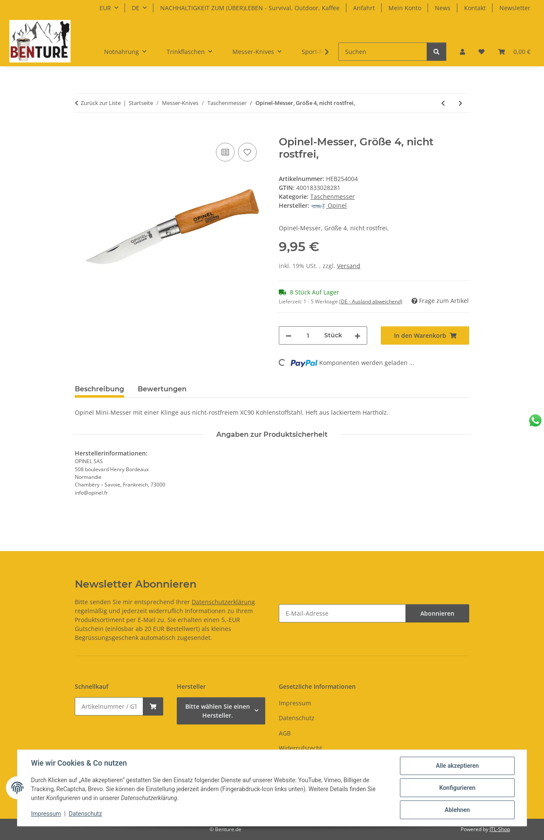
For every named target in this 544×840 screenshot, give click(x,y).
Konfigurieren (457, 787)
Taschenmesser (332, 196)
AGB (285, 733)
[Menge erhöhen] (357, 335)
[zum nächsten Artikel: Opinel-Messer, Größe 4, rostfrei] (460, 103)
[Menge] (308, 335)
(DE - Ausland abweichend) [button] (370, 301)
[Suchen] (382, 51)
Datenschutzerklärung (223, 602)
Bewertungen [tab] (162, 389)
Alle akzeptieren (457, 765)
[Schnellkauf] (109, 706)
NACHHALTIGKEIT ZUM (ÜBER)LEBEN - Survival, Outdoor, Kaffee (250, 8)
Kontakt (475, 8)
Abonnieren (437, 613)
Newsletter (514, 8)
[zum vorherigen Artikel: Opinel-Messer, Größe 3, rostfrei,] (443, 103)
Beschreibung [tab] (99, 389)
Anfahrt (364, 8)
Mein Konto (404, 8)
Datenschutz (85, 813)
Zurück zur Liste (101, 103)
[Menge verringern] (288, 335)
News (442, 8)
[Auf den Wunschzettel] (247, 152)
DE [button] (135, 8)
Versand (348, 266)
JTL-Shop (500, 829)
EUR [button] (105, 8)
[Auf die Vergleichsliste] (225, 152)
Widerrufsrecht (300, 748)
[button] (462, 51)
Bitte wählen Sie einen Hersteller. (217, 710)
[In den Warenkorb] (81, 131)
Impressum (46, 813)
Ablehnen (457, 809)
